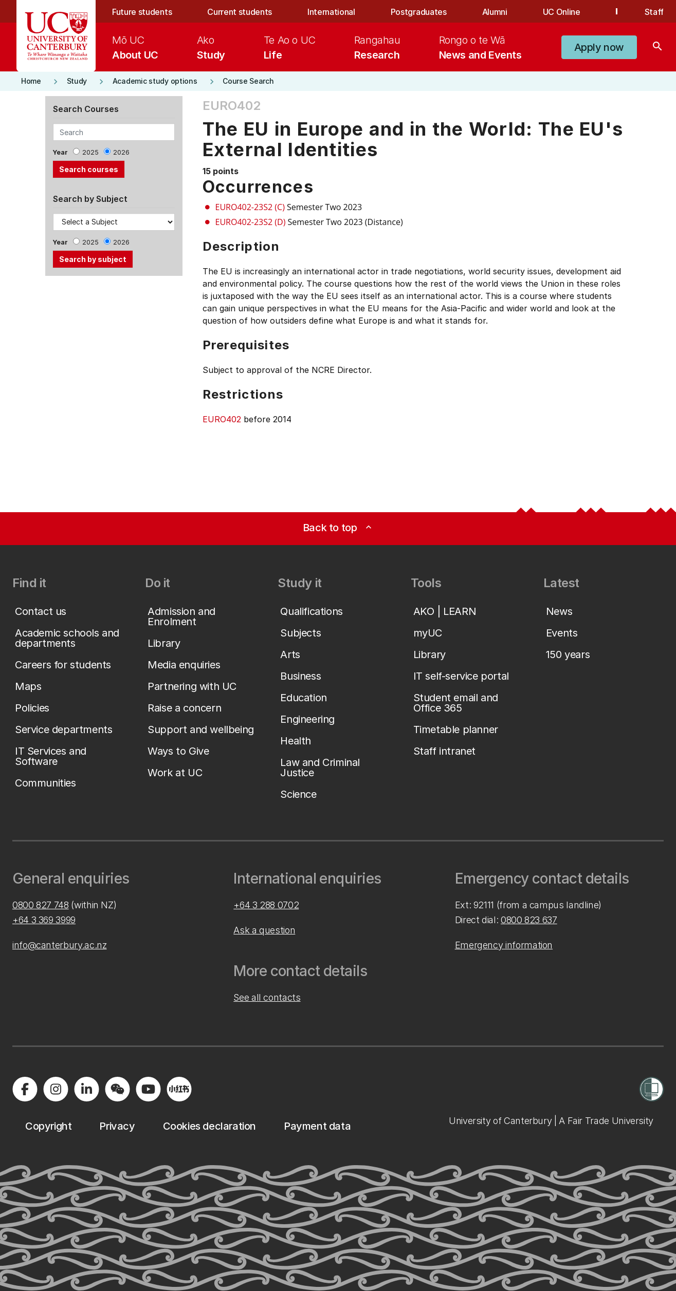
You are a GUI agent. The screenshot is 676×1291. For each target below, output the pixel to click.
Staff (654, 12)
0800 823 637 (529, 919)
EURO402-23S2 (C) (250, 207)
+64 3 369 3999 (44, 919)
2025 (90, 152)
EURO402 (222, 419)
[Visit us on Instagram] (55, 1089)
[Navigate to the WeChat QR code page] (117, 1089)
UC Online (561, 12)
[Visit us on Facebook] (24, 1089)
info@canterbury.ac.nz (59, 945)
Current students (239, 12)
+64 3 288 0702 (266, 905)
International (331, 12)
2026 (121, 152)
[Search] (657, 47)
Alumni (494, 12)
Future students (142, 12)
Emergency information (504, 945)
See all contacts (266, 997)
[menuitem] (135, 47)
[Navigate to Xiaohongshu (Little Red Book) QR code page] (179, 1089)
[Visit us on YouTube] (148, 1089)
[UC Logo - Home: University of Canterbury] (56, 36)
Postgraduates (419, 12)
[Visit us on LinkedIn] (86, 1089)
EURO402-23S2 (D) (250, 222)
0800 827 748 (40, 905)
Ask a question (264, 930)
